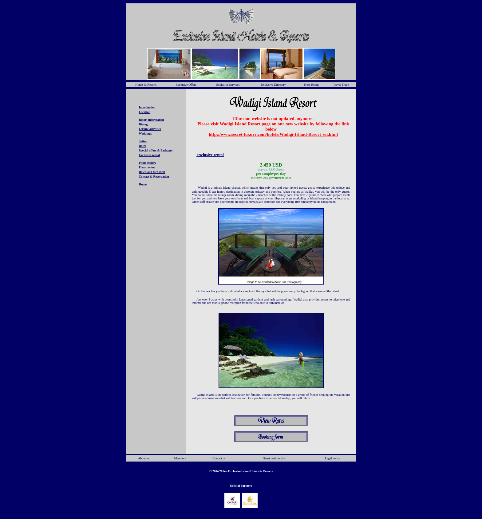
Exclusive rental (149, 155)
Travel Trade (341, 84)
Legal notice (332, 458)
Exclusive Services (227, 84)
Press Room (311, 84)
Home (143, 184)
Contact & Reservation (154, 176)
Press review (147, 167)
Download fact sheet (152, 172)
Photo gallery (147, 162)
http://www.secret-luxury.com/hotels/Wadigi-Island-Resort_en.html (273, 134)
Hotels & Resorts (145, 84)
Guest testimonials (274, 458)
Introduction (147, 107)
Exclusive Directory (273, 84)
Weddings (145, 133)
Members (180, 458)
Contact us (219, 458)
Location (144, 112)
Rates (142, 145)
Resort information (151, 119)
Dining (143, 124)
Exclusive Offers (186, 84)
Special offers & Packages (155, 150)
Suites (143, 141)
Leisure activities (150, 129)
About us (143, 458)
